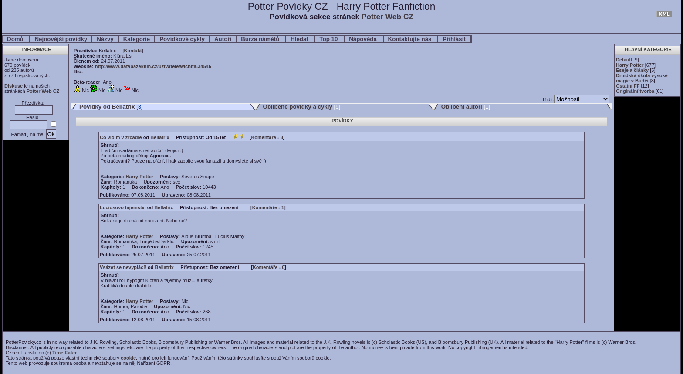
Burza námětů (261, 39)
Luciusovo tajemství (123, 207)
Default (624, 59)
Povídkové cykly (182, 39)
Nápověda (363, 39)
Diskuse (13, 85)
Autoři (222, 39)
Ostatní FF (627, 85)
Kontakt (133, 50)
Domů (16, 39)
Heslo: (33, 117)
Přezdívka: (33, 102)
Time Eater (64, 352)
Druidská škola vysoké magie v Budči (642, 78)
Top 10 (329, 39)
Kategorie (136, 39)
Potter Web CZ (387, 16)
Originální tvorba (635, 91)
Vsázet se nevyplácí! (123, 267)
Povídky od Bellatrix (107, 106)
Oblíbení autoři (461, 106)
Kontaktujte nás (410, 39)
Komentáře (263, 137)
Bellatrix (159, 137)
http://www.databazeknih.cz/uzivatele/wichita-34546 (153, 66)
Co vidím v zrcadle (121, 137)
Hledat (300, 39)
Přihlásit (454, 39)
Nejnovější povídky (60, 39)
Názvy (105, 39)
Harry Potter (630, 65)
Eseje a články (632, 70)
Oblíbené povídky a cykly (297, 106)
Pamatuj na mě (27, 134)
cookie (128, 357)
